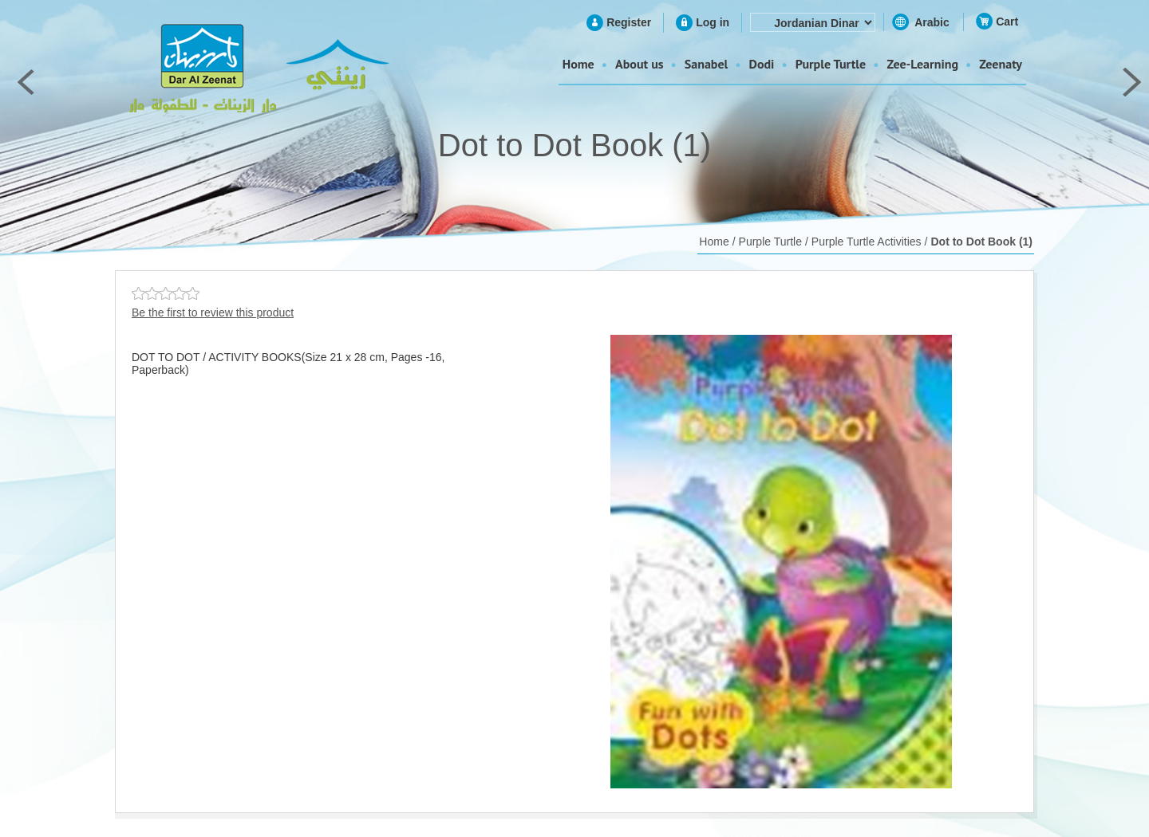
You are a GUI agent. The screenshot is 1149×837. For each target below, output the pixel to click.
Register (628, 22)
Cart (1007, 21)
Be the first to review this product (213, 312)
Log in (712, 22)
